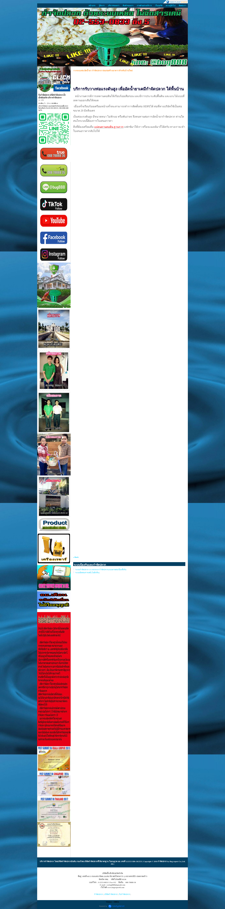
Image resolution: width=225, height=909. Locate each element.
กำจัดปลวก (49, 861)
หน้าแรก (92, 6)
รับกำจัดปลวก (124, 894)
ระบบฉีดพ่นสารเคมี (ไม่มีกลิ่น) (87, 573)
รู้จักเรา (102, 6)
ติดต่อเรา (182, 6)
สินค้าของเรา (128, 6)
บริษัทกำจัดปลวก (111, 894)
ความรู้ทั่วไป (170, 6)
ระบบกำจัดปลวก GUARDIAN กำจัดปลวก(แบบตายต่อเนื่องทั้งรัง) (100, 570)
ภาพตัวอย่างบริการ (144, 6)
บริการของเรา (113, 6)
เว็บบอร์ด (158, 6)
